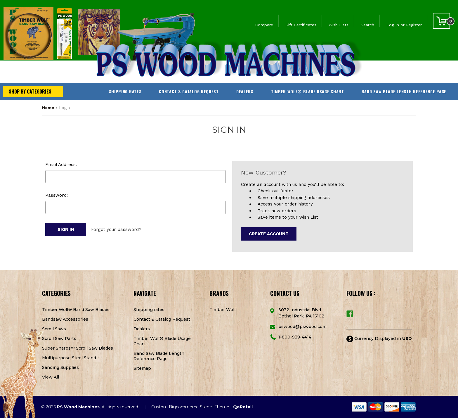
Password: (56, 195)
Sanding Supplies (60, 367)
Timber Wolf (222, 309)
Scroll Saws (54, 328)
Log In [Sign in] (392, 25)
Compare (264, 25)
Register (414, 25)
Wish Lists (338, 25)
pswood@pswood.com (302, 326)
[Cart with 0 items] (441, 20)
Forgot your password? (116, 229)
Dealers (245, 91)
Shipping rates (125, 91)
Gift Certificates (300, 25)
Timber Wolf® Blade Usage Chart (307, 91)
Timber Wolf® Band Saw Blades (76, 309)
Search (367, 25)
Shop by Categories (30, 91)
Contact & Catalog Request (189, 91)
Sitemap (142, 368)
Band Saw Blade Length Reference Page (404, 91)
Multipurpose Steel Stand (69, 357)
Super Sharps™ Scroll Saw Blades (77, 348)
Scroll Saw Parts (59, 338)
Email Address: (61, 164)
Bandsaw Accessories (65, 319)
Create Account (269, 233)
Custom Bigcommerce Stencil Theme (190, 407)
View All (50, 377)
